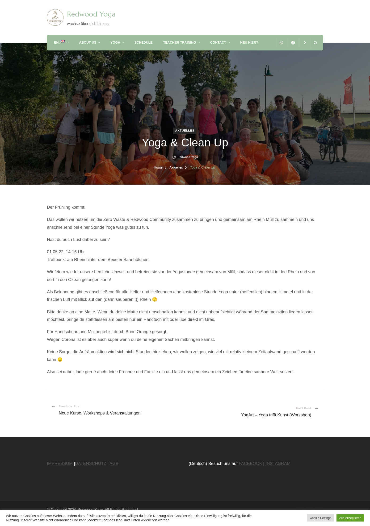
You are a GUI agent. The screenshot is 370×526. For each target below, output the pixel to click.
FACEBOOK (250, 463)
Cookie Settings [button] (320, 518)
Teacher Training (179, 42)
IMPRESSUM (60, 463)
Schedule (143, 42)
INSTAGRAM (277, 463)
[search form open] (315, 42)
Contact (218, 42)
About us (87, 42)
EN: (59, 42)
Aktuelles (184, 130)
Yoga (115, 42)
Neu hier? (249, 42)
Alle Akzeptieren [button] (350, 518)
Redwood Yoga (91, 14)
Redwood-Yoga (187, 157)
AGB (113, 463)
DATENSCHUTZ (90, 463)
